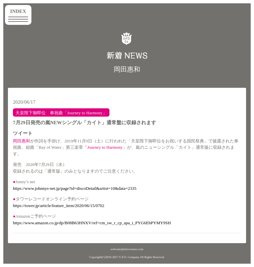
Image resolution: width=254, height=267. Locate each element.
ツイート (23, 133)
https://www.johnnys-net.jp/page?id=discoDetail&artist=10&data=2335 (75, 188)
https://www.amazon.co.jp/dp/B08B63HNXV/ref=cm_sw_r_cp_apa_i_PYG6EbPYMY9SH (92, 222)
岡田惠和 (127, 69)
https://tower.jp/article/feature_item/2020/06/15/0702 (58, 205)
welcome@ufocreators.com (127, 249)
